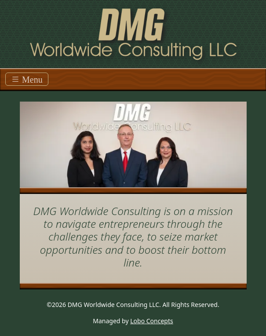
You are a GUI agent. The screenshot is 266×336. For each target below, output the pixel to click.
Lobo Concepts (151, 321)
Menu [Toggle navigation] (27, 79)
